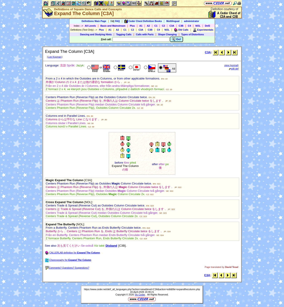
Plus (132, 25)
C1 (156, 25)
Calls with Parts (145, 34)
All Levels (90, 25)
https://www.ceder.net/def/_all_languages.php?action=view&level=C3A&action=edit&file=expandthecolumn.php (142, 289)
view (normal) (231, 65)
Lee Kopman (54, 56)
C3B (181, 25)
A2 (148, 25)
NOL (198, 25)
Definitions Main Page (94, 21)
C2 (163, 25)
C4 (189, 25)
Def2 (207, 25)
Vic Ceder (140, 294)
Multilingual (172, 21)
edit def (234, 68)
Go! (176, 39)
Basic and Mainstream (112, 25)
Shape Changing (167, 34)
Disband (111, 245)
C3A (172, 25)
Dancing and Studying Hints (96, 34)
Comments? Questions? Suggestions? (67, 267)
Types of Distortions (192, 34)
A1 (140, 25)
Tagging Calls (123, 34)
